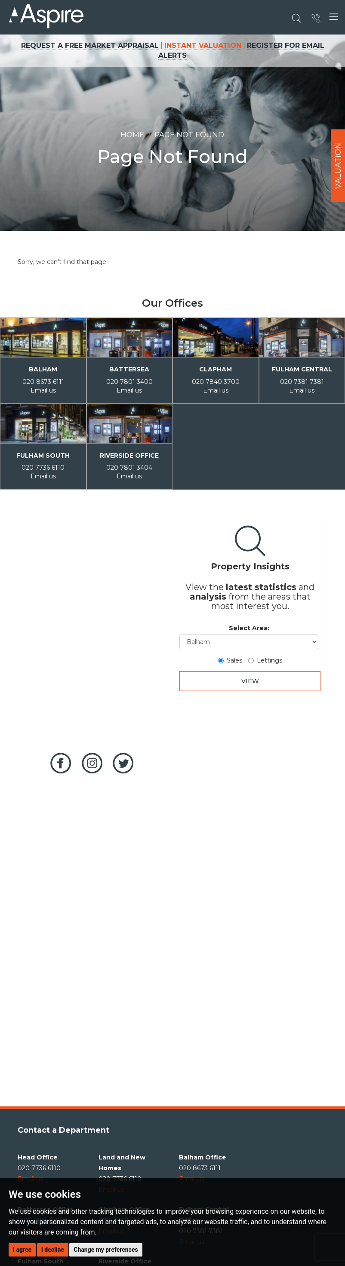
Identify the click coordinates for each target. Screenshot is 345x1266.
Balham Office (202, 1157)
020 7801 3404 (129, 467)
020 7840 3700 (216, 382)
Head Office (38, 1157)
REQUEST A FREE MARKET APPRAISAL (90, 45)
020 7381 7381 (302, 382)
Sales (230, 660)
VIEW (250, 681)
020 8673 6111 (43, 382)
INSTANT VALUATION (202, 45)
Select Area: (249, 628)
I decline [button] (52, 1249)
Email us (43, 390)
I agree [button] (22, 1249)
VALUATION (338, 166)
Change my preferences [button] (106, 1249)
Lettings (265, 660)
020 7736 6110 (43, 467)
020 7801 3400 (129, 382)
